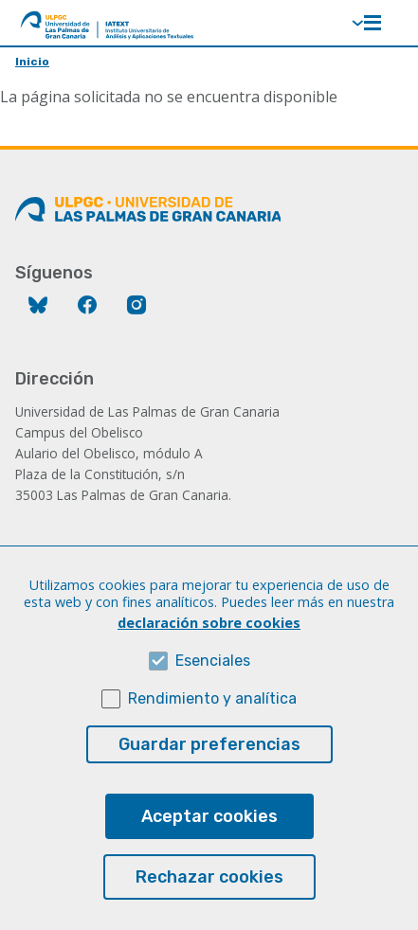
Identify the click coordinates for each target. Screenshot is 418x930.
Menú (372, 22)
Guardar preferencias (209, 781)
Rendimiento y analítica (212, 735)
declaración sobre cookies (209, 660)
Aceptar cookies (209, 853)
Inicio (32, 61)
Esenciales (212, 697)
